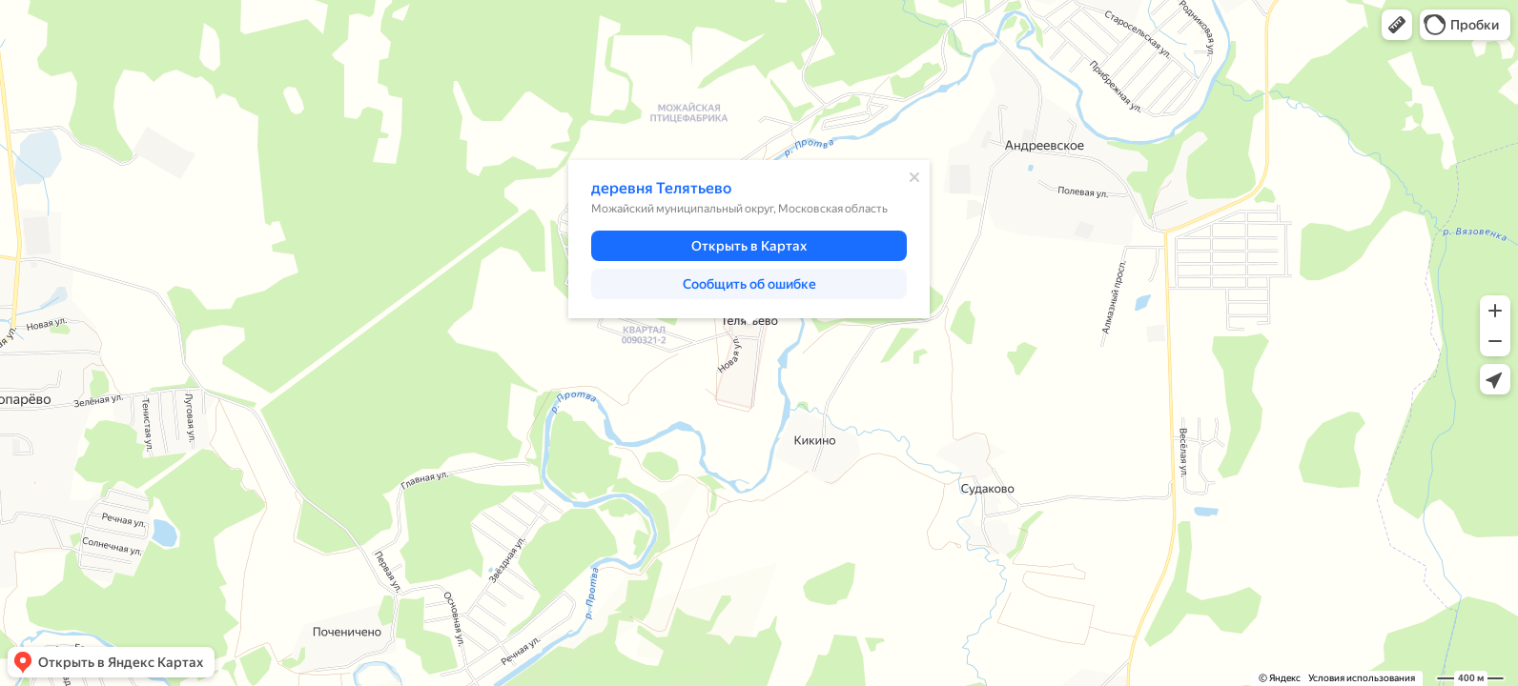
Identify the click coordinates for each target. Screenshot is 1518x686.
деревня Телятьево (661, 188)
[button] (1397, 25)
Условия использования (1361, 678)
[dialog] (749, 239)
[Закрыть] (914, 177)
